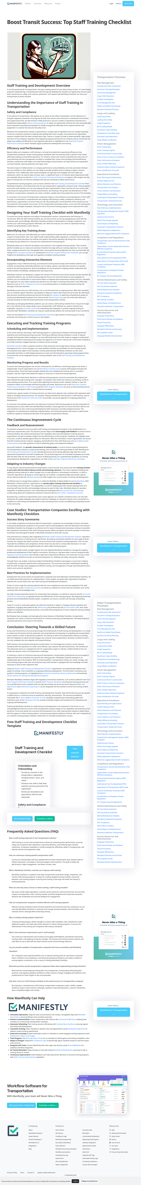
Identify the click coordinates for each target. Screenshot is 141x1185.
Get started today (22, 818)
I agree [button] (75, 1181)
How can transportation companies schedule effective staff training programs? (39, 902)
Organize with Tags (88, 1155)
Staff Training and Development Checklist (70, 184)
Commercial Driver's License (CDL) (109, 154)
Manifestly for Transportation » (113, 396)
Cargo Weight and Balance (107, 140)
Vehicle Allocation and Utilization (109, 184)
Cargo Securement (104, 116)
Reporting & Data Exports (90, 1139)
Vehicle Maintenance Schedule (108, 290)
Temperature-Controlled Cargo (108, 133)
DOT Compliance (103, 296)
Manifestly (81, 481)
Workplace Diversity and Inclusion (109, 329)
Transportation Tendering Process (109, 201)
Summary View (87, 1130)
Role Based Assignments (76, 1029)
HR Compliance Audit (105, 332)
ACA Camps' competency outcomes (70, 493)
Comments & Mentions (67, 1019)
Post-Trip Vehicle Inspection (107, 286)
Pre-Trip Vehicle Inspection (107, 283)
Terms (22, 1172)
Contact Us (30, 1172)
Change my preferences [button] (89, 1181)
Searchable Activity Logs (90, 1158)
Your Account (114, 1143)
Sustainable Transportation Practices (110, 197)
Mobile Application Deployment (108, 230)
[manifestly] (14, 3)
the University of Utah (37, 698)
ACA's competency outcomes (31, 284)
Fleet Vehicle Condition (105, 300)
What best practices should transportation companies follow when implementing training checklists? (47, 966)
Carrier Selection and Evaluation (109, 191)
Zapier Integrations (62, 1165)
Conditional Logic (39, 1041)
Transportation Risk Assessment (109, 86)
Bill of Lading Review (104, 126)
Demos (118, 3)
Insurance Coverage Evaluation (108, 89)
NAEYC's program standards (23, 253)
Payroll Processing (104, 322)
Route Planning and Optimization (109, 177)
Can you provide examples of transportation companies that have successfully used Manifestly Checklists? (45, 949)
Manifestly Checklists (14, 346)
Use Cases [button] (37, 3)
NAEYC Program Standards (53, 387)
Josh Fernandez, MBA (71, 607)
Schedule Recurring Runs (65, 1024)
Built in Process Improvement (24, 1057)
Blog (30, 1149)
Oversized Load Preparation (107, 136)
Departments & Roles (89, 1146)
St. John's (22, 698)
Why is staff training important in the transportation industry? (32, 838)
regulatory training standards (18, 555)
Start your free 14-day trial (21, 1105)
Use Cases (113, 1146)
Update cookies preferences (46, 1172)
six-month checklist (30, 308)
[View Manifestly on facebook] (128, 1172)
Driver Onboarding (104, 147)
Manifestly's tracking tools (49, 369)
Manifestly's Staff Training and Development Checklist (61, 537)
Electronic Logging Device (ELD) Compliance (113, 234)
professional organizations (30, 687)
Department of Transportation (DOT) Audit (112, 261)
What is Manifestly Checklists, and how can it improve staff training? (35, 870)
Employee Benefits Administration (109, 336)
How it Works (60, 1130)
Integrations (33, 1146)
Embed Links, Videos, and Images (22, 1036)
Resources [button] (48, 3)
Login (111, 3)
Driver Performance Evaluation (108, 160)
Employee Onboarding (105, 316)
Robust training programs (37, 123)
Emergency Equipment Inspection (109, 293)
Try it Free (128, 3)
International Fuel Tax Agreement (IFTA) (111, 258)
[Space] (13, 1130)
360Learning (42, 607)
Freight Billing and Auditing (107, 194)
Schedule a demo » (48, 1105)
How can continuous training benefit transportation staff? (31, 855)
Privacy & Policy (12, 1172)
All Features (59, 1133)
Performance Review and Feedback (110, 319)
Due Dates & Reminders (63, 1143)
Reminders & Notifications (62, 1050)
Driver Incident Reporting (106, 164)
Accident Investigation (105, 99)
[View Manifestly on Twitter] (132, 1172)
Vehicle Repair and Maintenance (109, 303)
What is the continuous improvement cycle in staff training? (32, 932)
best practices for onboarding (71, 490)
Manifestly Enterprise (35, 1133)
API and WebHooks (74, 1045)
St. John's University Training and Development (49, 177)
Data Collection (60, 1146)
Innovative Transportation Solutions (110, 227)
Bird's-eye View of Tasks (34, 1038)
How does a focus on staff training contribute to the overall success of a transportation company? (46, 981)
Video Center (114, 1136)
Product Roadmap (35, 1139)
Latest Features (33, 1136)
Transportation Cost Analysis (107, 187)
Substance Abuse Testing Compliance (110, 167)
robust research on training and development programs (27, 676)
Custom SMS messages (89, 1165)
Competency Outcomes (32, 588)
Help (111, 1130)
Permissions (86, 1149)
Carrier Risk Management (106, 93)
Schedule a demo (45, 818)
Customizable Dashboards (90, 1136)
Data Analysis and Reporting (107, 224)
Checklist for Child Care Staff (31, 398)
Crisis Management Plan (106, 103)
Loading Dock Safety (104, 120)
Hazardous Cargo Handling (107, 130)
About (31, 1130)
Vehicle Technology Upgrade (107, 220)
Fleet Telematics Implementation (109, 208)
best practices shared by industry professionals (58, 673)
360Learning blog (33, 477)
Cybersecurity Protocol (105, 217)
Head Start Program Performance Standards (62, 253)
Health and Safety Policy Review (108, 106)
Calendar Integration (89, 1143)
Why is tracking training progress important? (26, 917)
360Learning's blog (56, 297)
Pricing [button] (57, 3)
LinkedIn (55, 295)
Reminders (85, 1133)
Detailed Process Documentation (66, 1149)
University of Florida (31, 700)
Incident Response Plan (105, 181)
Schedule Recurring (62, 1155)
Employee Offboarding (105, 326)
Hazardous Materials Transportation (110, 306)
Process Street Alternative (118, 1152)
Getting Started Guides (117, 1133)
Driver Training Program (106, 150)
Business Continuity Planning (107, 109)
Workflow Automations (63, 1152)
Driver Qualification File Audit (108, 170)
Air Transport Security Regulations (109, 276)
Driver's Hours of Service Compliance (110, 157)
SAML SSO (85, 1152)
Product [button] (28, 3)
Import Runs (60, 1158)
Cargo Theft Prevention (105, 96)
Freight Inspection (103, 123)
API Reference (34, 1143)
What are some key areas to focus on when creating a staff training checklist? (38, 887)
